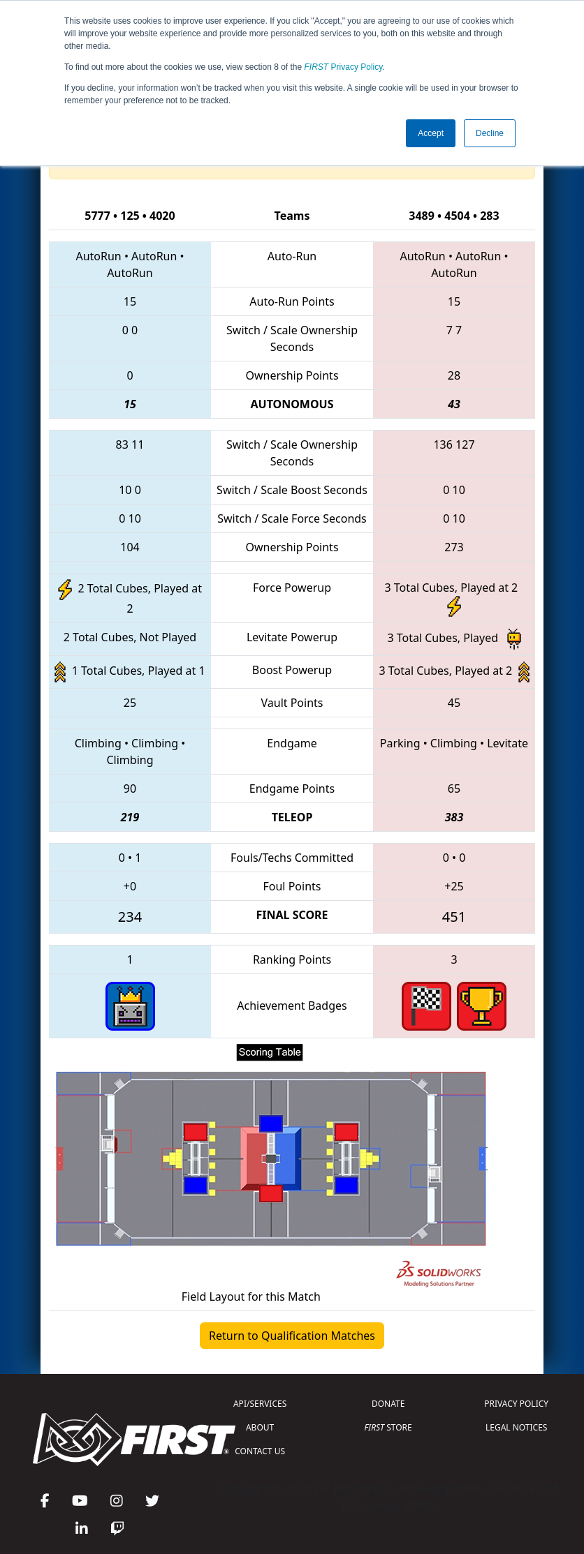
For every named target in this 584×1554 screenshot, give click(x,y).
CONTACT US (260, 1451)
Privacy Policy (344, 67)
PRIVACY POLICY (516, 1404)
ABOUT (260, 1427)
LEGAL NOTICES (517, 1427)
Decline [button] (490, 133)
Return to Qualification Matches (292, 1335)
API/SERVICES (259, 1404)
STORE (388, 1427)
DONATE (388, 1404)
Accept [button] (431, 133)
